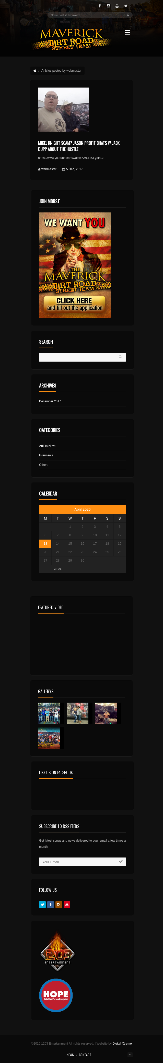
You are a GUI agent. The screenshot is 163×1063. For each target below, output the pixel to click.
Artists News (47, 446)
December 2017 (50, 401)
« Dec (58, 569)
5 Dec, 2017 (74, 169)
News (70, 1055)
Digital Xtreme (122, 1043)
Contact (85, 1055)
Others (43, 465)
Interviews (46, 455)
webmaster (48, 169)
